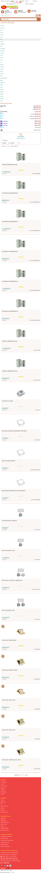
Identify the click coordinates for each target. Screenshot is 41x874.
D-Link (1, 59)
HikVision (2, 98)
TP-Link (1, 34)
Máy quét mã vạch (4, 812)
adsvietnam (13, 872)
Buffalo (1, 84)
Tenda (1, 100)
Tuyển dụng (17, 2)
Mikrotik (1, 94)
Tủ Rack (2, 800)
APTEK (1, 96)
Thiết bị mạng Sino (14, 146)
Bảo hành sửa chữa (5, 830)
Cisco (1, 55)
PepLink (1, 64)
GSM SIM (3, 789)
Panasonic (2, 53)
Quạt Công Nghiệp (4, 828)
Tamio (1, 87)
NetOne (1, 89)
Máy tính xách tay (4, 806)
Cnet (1, 37)
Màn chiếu (3, 810)
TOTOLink (2, 66)
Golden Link (2, 82)
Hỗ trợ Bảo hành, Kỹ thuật (6, 836)
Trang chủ (4, 146)
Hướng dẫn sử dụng (12, 1)
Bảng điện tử (3, 818)
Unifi (1, 46)
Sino (1, 39)
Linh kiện (2, 826)
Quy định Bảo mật (4, 844)
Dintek (1, 57)
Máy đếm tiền (3, 820)
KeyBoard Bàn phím (5, 822)
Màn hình (2, 808)
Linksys (1, 32)
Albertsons (2, 44)
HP (1, 62)
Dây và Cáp (3, 787)
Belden (1, 71)
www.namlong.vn (13, 856)
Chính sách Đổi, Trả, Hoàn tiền (7, 840)
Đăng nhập (31, 3)
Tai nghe (2, 783)
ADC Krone (2, 28)
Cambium (2, 25)
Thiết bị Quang (4, 791)
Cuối (26, 775)
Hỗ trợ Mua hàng (4, 838)
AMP (1, 30)
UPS (2, 804)
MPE (1, 75)
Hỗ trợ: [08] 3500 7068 (11, 3)
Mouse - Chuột (4, 824)
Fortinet (1, 73)
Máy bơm (2, 793)
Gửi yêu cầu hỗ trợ (37, 130)
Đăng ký (26, 3)
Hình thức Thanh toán (5, 846)
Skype (2, 113)
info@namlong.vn (5, 856)
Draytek (1, 41)
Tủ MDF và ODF (4, 785)
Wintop (1, 80)
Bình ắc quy (3, 802)
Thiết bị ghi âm (4, 782)
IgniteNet (2, 91)
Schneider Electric (3, 78)
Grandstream (2, 48)
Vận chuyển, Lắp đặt (5, 842)
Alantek (1, 69)
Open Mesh (2, 50)
